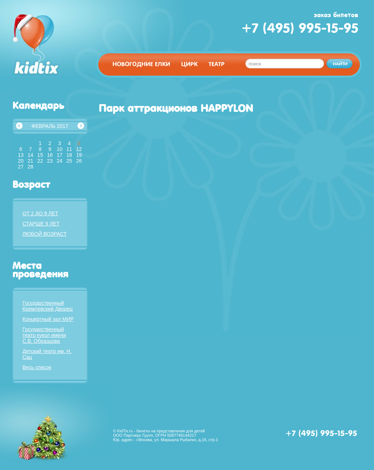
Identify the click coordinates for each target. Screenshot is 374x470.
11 (69, 149)
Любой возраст (45, 234)
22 (40, 161)
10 (59, 149)
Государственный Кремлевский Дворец (48, 306)
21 (31, 161)
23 (50, 161)
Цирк (189, 64)
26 (79, 161)
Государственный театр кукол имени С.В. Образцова (44, 335)
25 (69, 161)
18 (69, 155)
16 (50, 155)
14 (31, 155)
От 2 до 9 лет (40, 213)
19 (79, 155)
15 (40, 155)
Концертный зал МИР (48, 319)
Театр (217, 64)
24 (59, 161)
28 (31, 167)
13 (21, 155)
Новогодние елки (141, 64)
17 (59, 155)
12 (79, 149)
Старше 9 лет (41, 224)
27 (21, 167)
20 (21, 161)
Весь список (37, 367)
